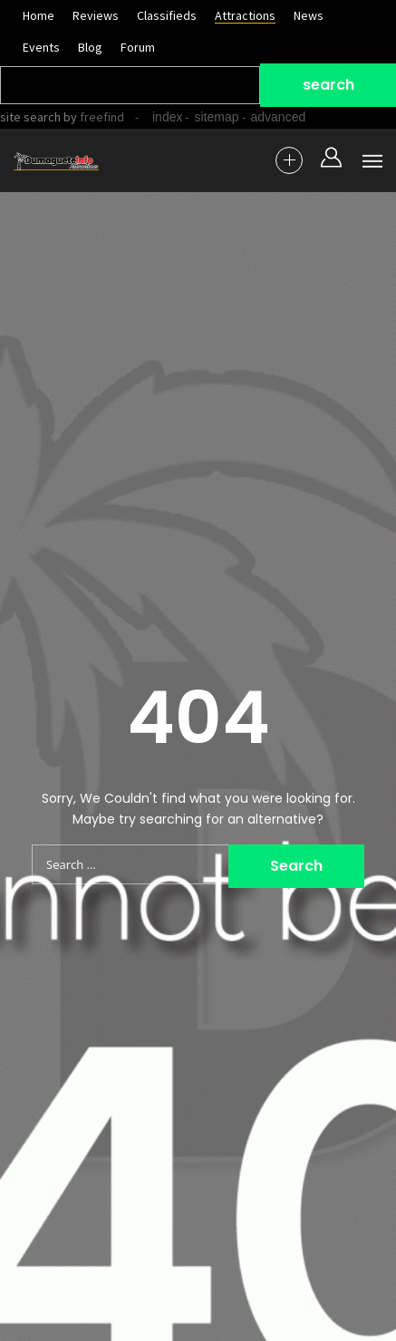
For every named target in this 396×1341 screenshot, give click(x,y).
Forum (138, 47)
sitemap (216, 117)
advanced (278, 117)
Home (38, 15)
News (309, 15)
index (167, 117)
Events (41, 47)
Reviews (95, 15)
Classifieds (167, 15)
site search (30, 117)
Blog (90, 47)
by (92, 117)
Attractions (245, 15)
